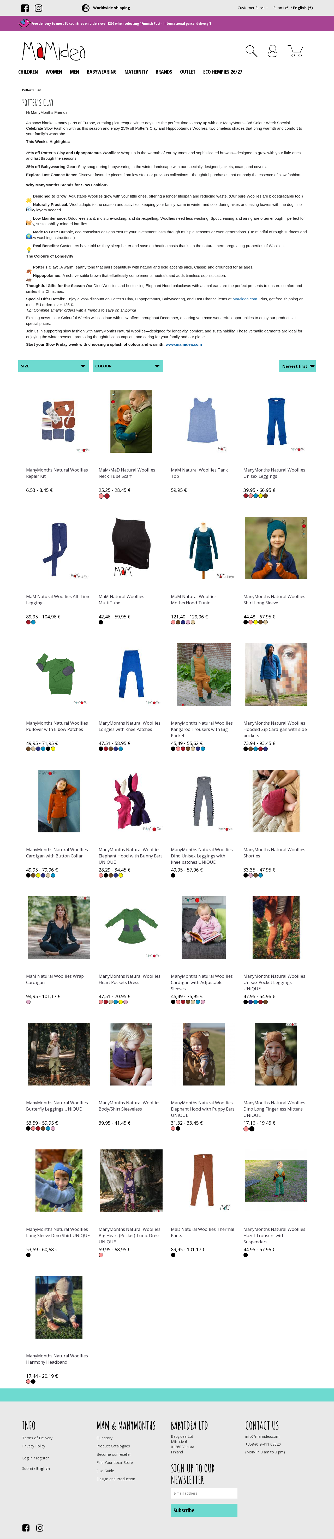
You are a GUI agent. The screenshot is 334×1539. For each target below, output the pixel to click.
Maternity (136, 71)
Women (54, 71)
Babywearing (102, 71)
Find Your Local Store (115, 1462)
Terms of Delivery (37, 1437)
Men (74, 71)
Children (28, 71)
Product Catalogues (113, 1445)
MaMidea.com (244, 299)
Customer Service (252, 7)
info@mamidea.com (262, 1436)
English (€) (303, 7)
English (43, 1468)
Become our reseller (114, 1454)
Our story (104, 1437)
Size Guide (105, 1470)
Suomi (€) (281, 7)
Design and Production (116, 1478)
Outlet (187, 71)
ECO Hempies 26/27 (222, 71)
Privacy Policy (33, 1445)
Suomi (27, 1468)
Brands (164, 71)
